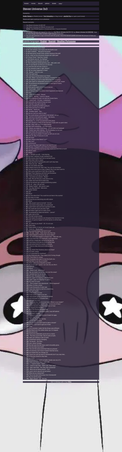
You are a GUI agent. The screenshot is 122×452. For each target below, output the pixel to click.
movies (33, 3)
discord (40, 3)
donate (54, 3)
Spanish (52, 41)
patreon (47, 3)
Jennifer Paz (67, 16)
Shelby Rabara (27, 16)
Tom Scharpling (48, 16)
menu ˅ (61, 3)
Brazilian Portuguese (66, 41)
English (43, 41)
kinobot (26, 3)
